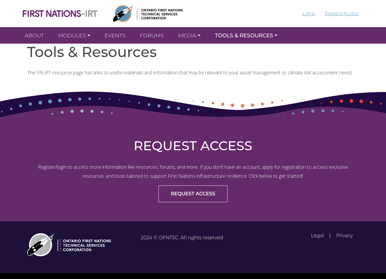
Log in (308, 13)
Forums (152, 35)
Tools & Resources (244, 35)
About (34, 35)
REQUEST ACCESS (193, 194)
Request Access (342, 13)
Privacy (344, 235)
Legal (317, 235)
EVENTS (115, 35)
